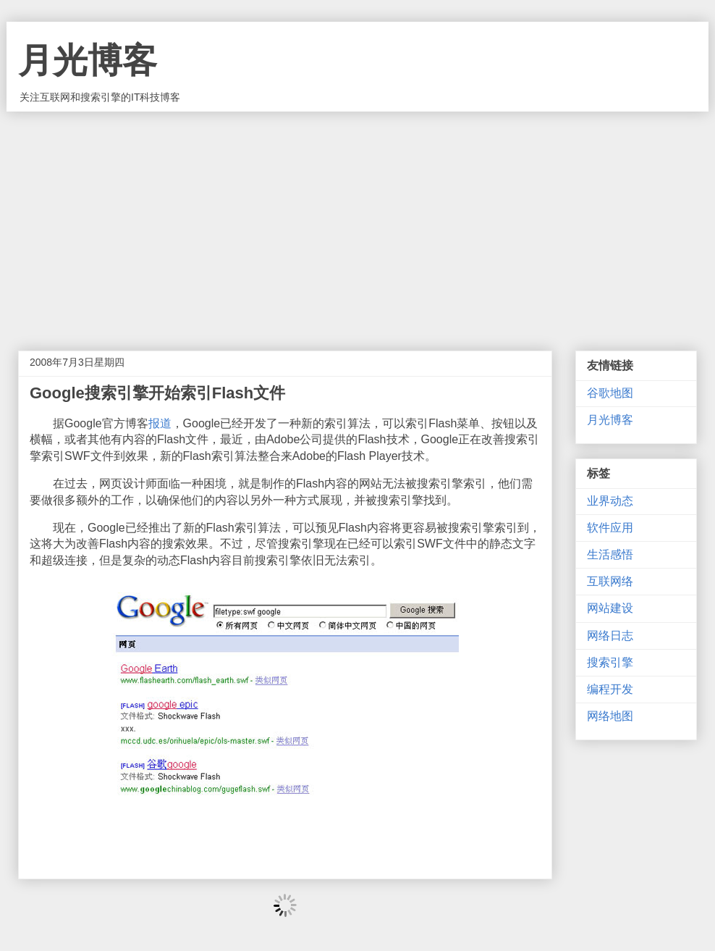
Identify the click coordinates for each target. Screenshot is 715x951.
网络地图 (610, 716)
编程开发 (610, 689)
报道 (160, 423)
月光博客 (87, 60)
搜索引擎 (610, 662)
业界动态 (610, 501)
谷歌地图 (610, 393)
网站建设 (610, 608)
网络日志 (610, 635)
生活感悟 (610, 554)
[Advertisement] (357, 220)
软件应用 (610, 527)
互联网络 (610, 581)
